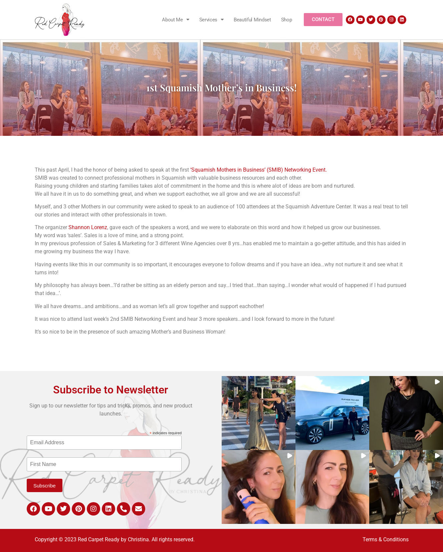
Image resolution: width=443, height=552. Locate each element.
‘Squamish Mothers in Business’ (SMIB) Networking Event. (258, 170)
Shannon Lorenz (87, 227)
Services (211, 19)
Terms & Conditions (386, 539)
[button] (258, 413)
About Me (175, 19)
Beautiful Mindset (252, 20)
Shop (286, 20)
